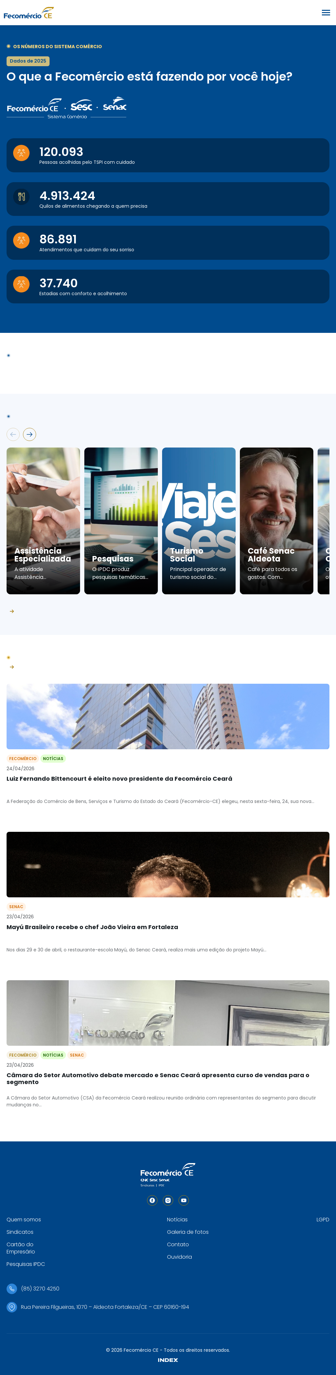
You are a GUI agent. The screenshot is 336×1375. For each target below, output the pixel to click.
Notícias (177, 1219)
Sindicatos (20, 1232)
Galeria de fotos (188, 1232)
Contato (178, 1244)
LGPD (323, 1219)
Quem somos (24, 1219)
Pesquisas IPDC (26, 1264)
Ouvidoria (179, 1257)
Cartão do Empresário (21, 1248)
